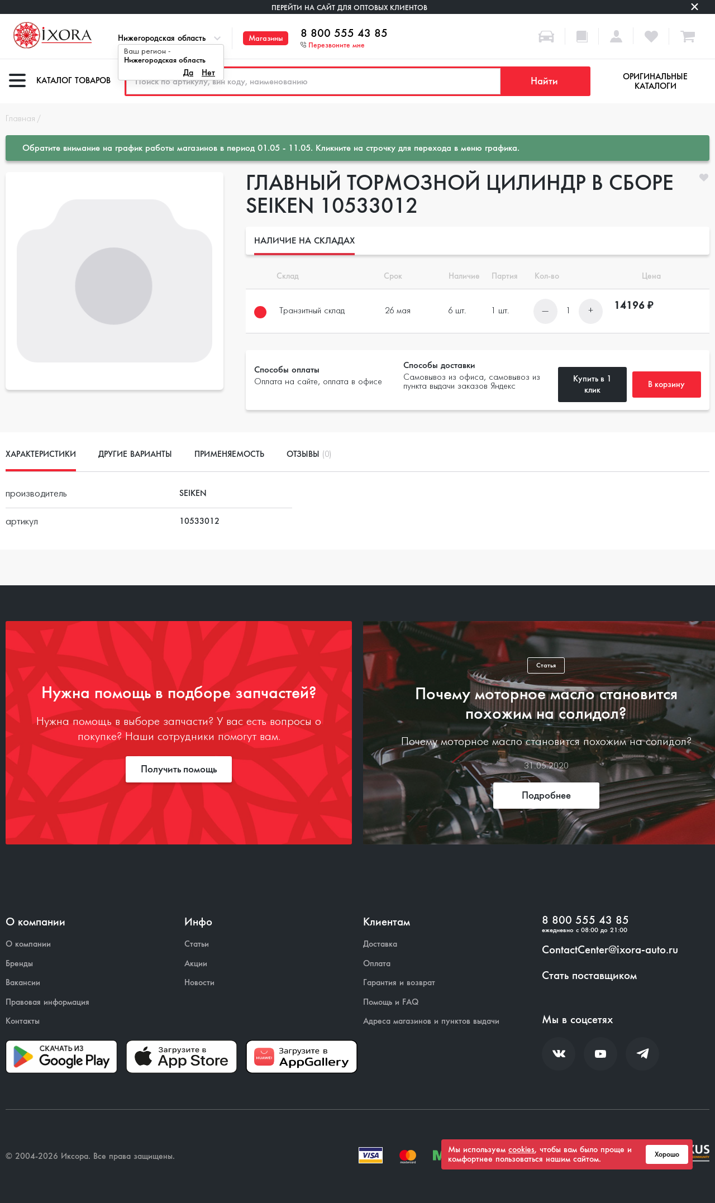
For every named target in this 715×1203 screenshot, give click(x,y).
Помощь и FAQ (390, 1002)
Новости (199, 982)
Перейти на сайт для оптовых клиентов (349, 7)
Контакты (23, 1021)
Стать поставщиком (589, 975)
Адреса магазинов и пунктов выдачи (431, 1021)
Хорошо (667, 1154)
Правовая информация (47, 1002)
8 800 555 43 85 (344, 33)
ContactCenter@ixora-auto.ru (610, 950)
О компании (28, 944)
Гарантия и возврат (399, 982)
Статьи (196, 944)
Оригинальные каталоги (655, 81)
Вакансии (23, 982)
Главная (20, 119)
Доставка (380, 944)
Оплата (376, 963)
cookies (521, 1149)
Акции (195, 963)
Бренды (19, 963)
